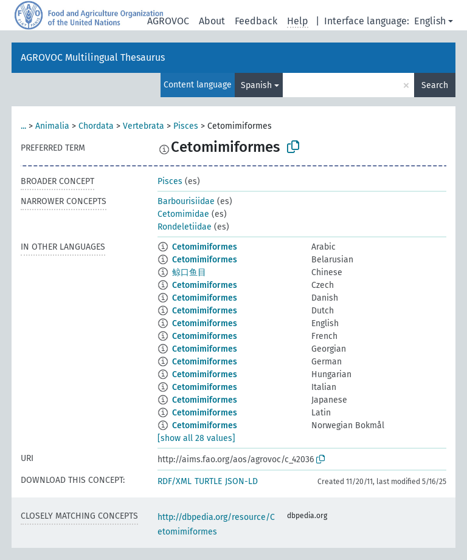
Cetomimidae (183, 214)
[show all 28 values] (196, 438)
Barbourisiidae (186, 201)
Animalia (52, 126)
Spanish (256, 85)
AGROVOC (168, 21)
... (23, 126)
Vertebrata (143, 126)
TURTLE (208, 481)
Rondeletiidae (184, 227)
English (430, 21)
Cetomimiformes (204, 247)
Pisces (185, 126)
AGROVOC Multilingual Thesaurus (93, 57)
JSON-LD (241, 481)
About (212, 21)
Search (434, 85)
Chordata (96, 126)
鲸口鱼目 (189, 272)
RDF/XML (174, 481)
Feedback (256, 21)
